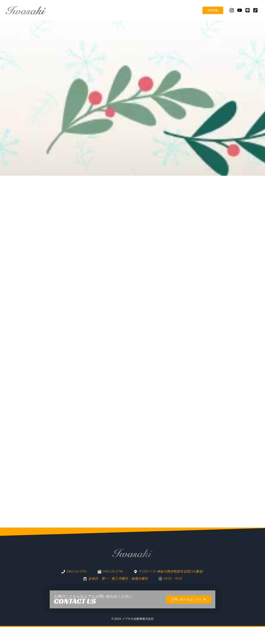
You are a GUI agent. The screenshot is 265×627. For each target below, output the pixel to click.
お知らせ (161, 10)
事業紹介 (143, 10)
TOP (109, 10)
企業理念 (124, 10)
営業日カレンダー (185, 10)
